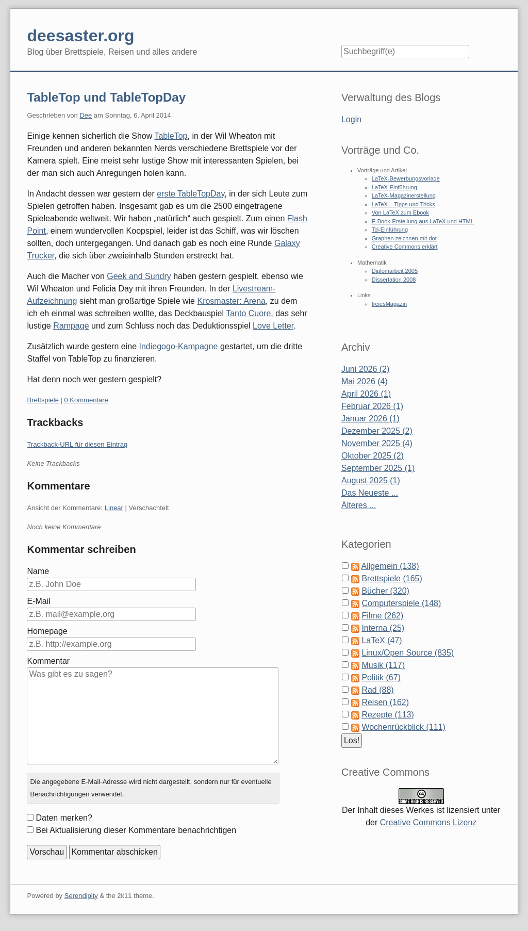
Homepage (47, 631)
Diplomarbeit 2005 (395, 271)
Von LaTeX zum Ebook (400, 212)
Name (38, 571)
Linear (114, 508)
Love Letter (273, 325)
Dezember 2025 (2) (376, 431)
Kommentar (48, 661)
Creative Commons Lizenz (428, 822)
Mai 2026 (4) (364, 381)
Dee (85, 115)
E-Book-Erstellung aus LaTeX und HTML (423, 221)
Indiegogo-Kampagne (178, 346)
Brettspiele (42, 400)
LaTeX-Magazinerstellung (404, 195)
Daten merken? (64, 817)
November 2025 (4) (376, 443)
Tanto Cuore (248, 313)
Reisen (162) (385, 702)
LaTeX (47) (381, 640)
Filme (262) (382, 615)
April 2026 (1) (366, 393)
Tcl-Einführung (390, 229)
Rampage (71, 325)
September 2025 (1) (378, 468)
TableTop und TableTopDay (106, 97)
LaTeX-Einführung (394, 187)
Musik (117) (383, 665)
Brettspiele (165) (391, 578)
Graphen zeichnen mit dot (404, 238)
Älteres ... (358, 505)
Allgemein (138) (390, 566)
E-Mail (38, 601)
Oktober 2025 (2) (372, 455)
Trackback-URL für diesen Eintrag (77, 444)
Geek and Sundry (139, 276)
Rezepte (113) (387, 714)
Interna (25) (382, 628)
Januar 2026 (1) (370, 418)
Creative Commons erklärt (405, 246)
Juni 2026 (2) (365, 369)
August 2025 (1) (370, 480)
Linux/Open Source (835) (407, 652)
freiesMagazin (389, 304)
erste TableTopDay (190, 193)
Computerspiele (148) (401, 603)
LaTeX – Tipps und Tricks (403, 204)
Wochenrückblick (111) (403, 727)
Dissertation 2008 (394, 279)
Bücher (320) (385, 590)
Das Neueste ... (369, 492)
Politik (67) (381, 677)
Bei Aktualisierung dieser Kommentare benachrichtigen (136, 830)
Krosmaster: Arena (231, 301)
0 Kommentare (86, 400)
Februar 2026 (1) (372, 406)
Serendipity (81, 896)
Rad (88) (377, 689)
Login (351, 119)
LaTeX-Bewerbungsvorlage (406, 178)
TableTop (170, 136)
